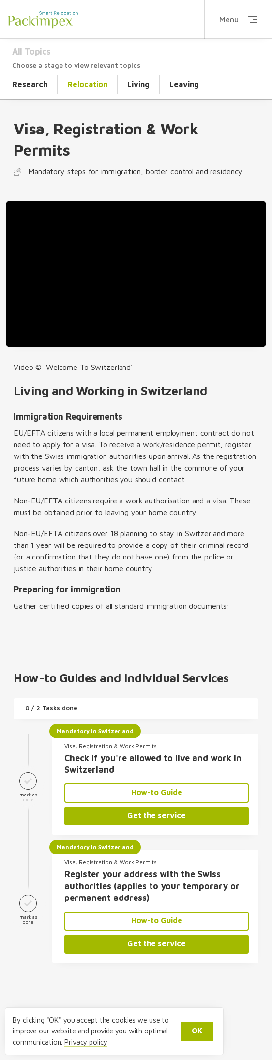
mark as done (28, 784)
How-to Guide (156, 792)
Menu (238, 19)
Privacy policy (85, 1042)
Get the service (156, 815)
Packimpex (42, 19)
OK (197, 1030)
